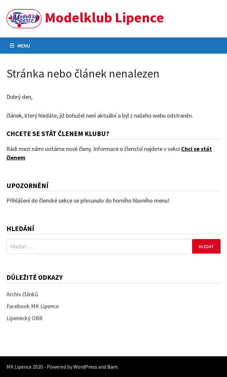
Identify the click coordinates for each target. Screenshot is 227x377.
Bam (112, 366)
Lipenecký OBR (24, 318)
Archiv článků (22, 294)
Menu (20, 45)
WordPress (85, 366)
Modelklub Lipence (104, 17)
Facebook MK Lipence (32, 306)
